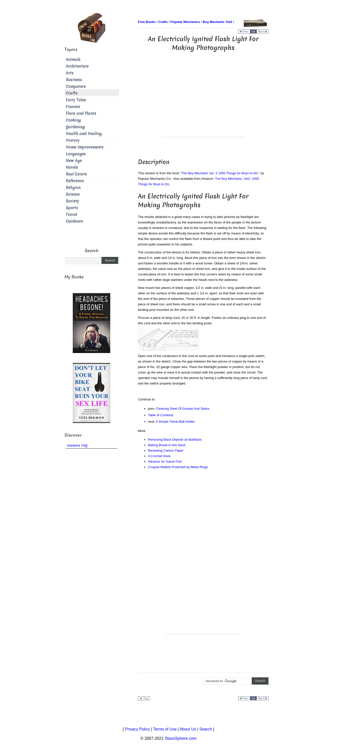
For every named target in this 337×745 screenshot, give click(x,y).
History (73, 140)
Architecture (77, 66)
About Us (188, 729)
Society (72, 201)
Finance (73, 106)
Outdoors (74, 221)
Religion (73, 187)
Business (74, 79)
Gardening (75, 127)
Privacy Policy (137, 729)
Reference (75, 181)
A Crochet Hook (159, 456)
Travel (71, 214)
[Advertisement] (203, 102)
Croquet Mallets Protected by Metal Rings (178, 467)
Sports (72, 207)
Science (73, 194)
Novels (72, 167)
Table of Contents (160, 415)
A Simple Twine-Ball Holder (175, 421)
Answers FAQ (77, 445)
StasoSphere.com (180, 738)
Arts (70, 73)
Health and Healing (84, 133)
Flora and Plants (81, 113)
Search (205, 729)
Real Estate (76, 174)
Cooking (73, 120)
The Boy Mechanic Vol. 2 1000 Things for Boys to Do (219, 173)
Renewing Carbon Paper (166, 450)
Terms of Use (164, 729)
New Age (74, 160)
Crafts (72, 93)
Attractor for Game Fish (165, 461)
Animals (73, 59)
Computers (76, 86)
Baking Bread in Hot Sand (167, 445)
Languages (76, 154)
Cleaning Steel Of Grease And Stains (183, 408)
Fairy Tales (76, 100)
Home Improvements (85, 147)
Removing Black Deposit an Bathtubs (175, 439)
